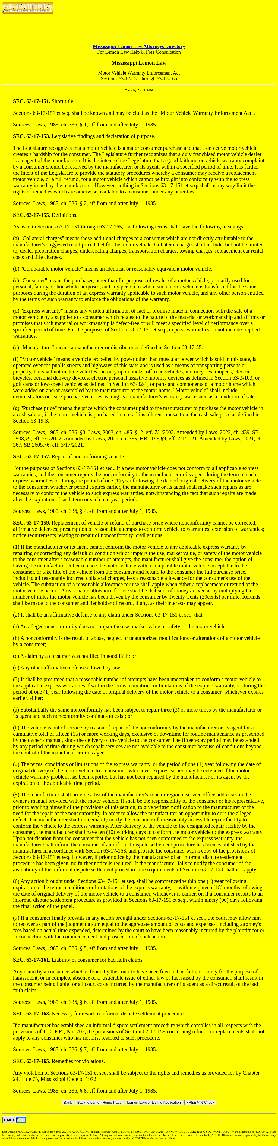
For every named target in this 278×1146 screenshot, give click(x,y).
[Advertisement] (139, 24)
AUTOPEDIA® (81, 1131)
